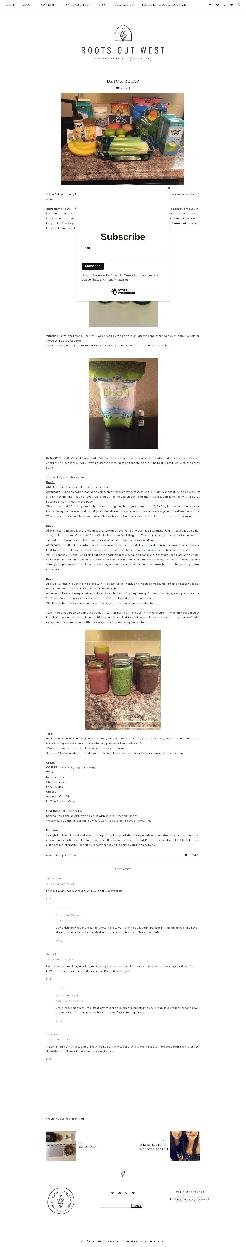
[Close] (169, 188)
